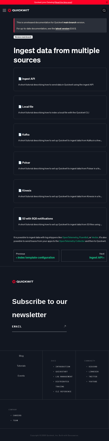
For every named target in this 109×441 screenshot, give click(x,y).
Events (21, 375)
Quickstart (62, 371)
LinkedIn (93, 371)
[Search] (104, 10)
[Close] (107, 2)
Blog (21, 355)
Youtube (93, 381)
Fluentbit (83, 237)
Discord (93, 366)
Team (15, 420)
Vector (95, 237)
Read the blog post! (63, 2)
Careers (17, 415)
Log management (64, 376)
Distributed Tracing (62, 384)
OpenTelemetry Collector (72, 241)
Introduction (63, 366)
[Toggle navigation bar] (4, 10)
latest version (62, 28)
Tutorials (21, 365)
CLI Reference (63, 391)
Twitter (93, 376)
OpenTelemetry (70, 237)
